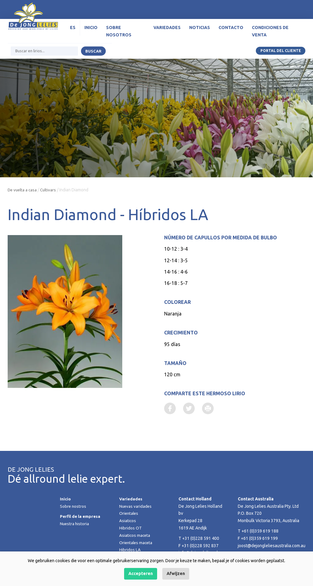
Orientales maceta (136, 542)
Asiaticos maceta (135, 535)
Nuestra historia (75, 524)
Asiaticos (127, 521)
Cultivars (50, 189)
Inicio (91, 30)
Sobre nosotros (118, 34)
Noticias (199, 30)
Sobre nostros (73, 506)
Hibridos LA (130, 550)
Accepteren (140, 573)
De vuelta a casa (23, 189)
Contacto (231, 30)
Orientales (129, 513)
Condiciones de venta (270, 34)
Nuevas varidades (136, 506)
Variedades (167, 30)
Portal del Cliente (280, 53)
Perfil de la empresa (81, 516)
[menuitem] (73, 30)
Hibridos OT (130, 528)
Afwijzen (176, 573)
